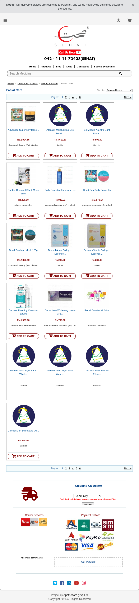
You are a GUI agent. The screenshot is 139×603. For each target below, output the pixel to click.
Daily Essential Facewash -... (60, 190)
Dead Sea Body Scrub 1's (97, 190)
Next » (127, 97)
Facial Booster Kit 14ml (96, 310)
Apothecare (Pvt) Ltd (76, 595)
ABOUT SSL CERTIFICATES (32, 558)
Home (11, 83)
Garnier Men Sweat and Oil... (23, 430)
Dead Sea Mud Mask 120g (23, 250)
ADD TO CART (23, 155)
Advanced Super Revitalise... (23, 130)
